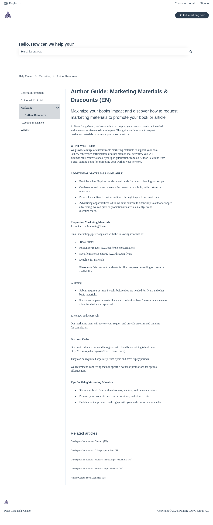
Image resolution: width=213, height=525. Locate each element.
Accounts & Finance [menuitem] (32, 122)
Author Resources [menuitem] (35, 115)
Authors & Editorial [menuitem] (32, 100)
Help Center (26, 76)
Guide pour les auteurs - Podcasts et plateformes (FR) (97, 468)
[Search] (190, 51)
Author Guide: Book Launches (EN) (88, 477)
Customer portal (185, 3)
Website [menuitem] (25, 129)
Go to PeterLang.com (192, 15)
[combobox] (103, 51)
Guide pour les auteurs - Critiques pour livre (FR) (95, 450)
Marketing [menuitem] (26, 107)
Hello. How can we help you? (46, 44)
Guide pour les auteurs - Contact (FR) (89, 441)
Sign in (204, 3)
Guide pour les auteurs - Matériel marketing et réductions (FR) (101, 459)
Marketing (44, 76)
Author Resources (67, 76)
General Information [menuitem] (32, 92)
